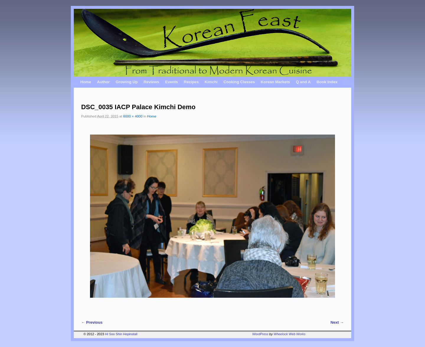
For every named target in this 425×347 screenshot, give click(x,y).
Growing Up (127, 82)
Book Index (327, 82)
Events (171, 82)
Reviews (151, 82)
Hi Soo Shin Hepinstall (121, 334)
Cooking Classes (239, 82)
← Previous (91, 322)
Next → (337, 322)
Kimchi (211, 82)
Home (85, 82)
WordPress (260, 334)
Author (103, 82)
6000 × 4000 (132, 116)
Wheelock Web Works (289, 334)
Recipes (191, 82)
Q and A (303, 82)
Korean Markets (275, 82)
